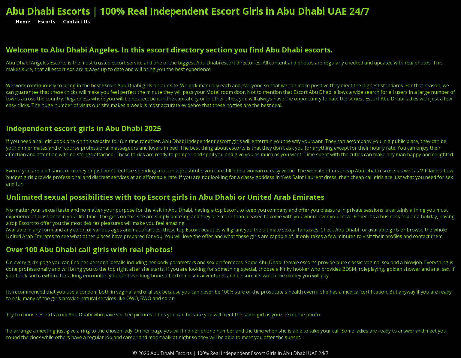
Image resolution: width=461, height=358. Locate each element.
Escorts (46, 21)
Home (23, 21)
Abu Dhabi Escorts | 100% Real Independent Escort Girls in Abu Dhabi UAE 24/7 (187, 10)
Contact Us (76, 21)
